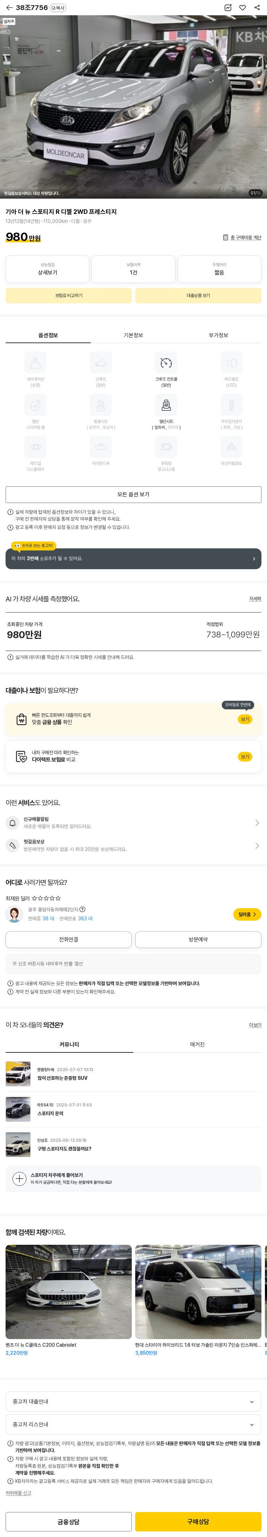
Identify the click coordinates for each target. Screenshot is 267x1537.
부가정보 (218, 335)
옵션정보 (48, 335)
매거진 (197, 1044)
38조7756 (41, 7)
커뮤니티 (69, 1044)
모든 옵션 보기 (133, 494)
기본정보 (133, 335)
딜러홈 (244, 914)
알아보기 (133, 719)
